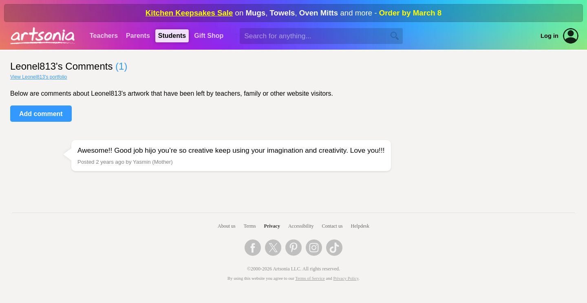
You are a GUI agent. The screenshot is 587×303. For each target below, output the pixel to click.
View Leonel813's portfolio (38, 77)
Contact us (332, 226)
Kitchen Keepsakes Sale (189, 13)
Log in (549, 36)
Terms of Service (310, 278)
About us (227, 226)
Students (172, 35)
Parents (138, 35)
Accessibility (301, 226)
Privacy (272, 226)
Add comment (41, 113)
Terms (250, 226)
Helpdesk (360, 226)
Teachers (104, 35)
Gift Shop (208, 35)
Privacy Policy (346, 278)
